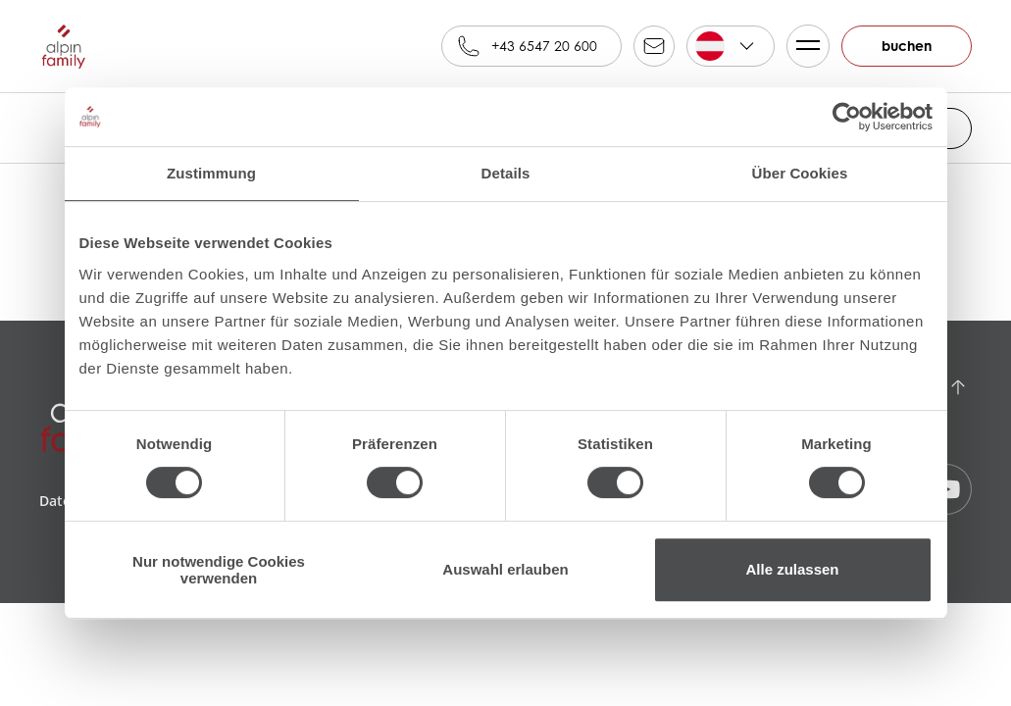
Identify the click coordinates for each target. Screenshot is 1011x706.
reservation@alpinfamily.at (654, 46)
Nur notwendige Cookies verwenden (218, 569)
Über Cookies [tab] (800, 173)
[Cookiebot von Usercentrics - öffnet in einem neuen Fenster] (847, 116)
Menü (803, 45)
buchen (907, 45)
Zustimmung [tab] (211, 173)
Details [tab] (506, 173)
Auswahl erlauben (505, 569)
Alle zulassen (791, 569)
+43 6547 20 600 (544, 45)
